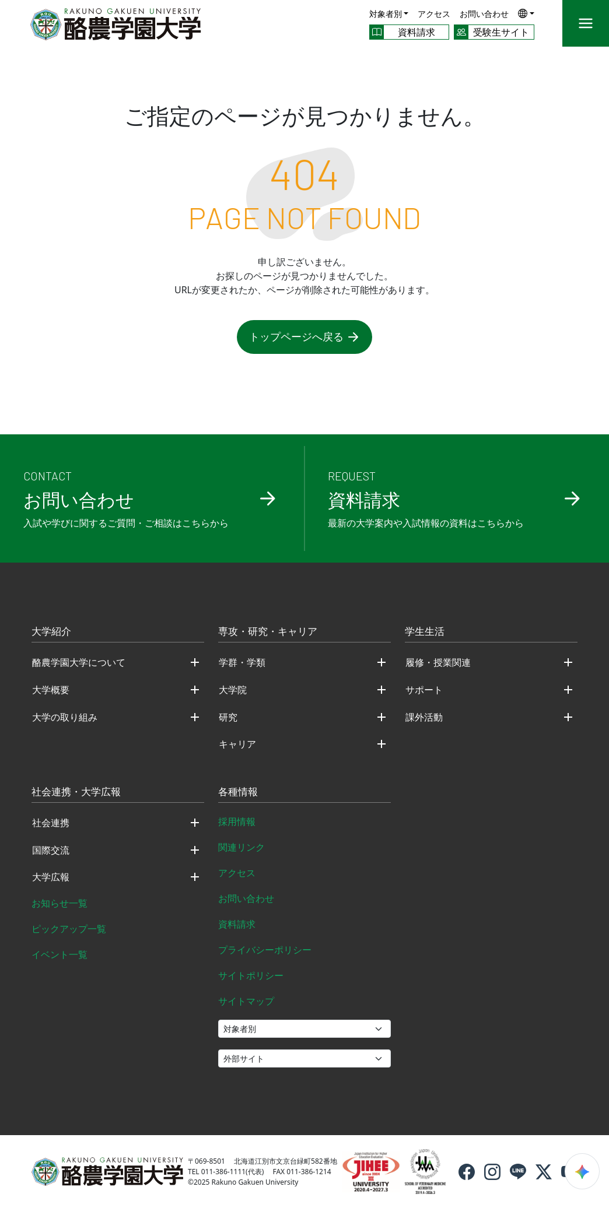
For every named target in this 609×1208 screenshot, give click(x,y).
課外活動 (424, 717)
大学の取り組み (64, 717)
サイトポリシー (251, 975)
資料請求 (237, 924)
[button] (526, 13)
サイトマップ (246, 1001)
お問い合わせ (484, 13)
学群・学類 (242, 662)
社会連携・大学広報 (76, 792)
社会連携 (50, 822)
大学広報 (50, 876)
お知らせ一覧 (60, 903)
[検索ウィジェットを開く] (582, 1171)
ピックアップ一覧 (69, 928)
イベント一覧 (60, 954)
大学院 (233, 689)
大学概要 (50, 689)
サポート (424, 689)
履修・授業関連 (438, 662)
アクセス (434, 13)
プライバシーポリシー (265, 949)
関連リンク (241, 847)
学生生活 (424, 632)
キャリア (237, 744)
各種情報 (238, 792)
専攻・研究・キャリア (267, 632)
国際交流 (50, 850)
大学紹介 (51, 632)
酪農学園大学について (78, 662)
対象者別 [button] (385, 13)
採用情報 (237, 821)
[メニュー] (585, 23)
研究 (228, 717)
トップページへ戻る (304, 336)
